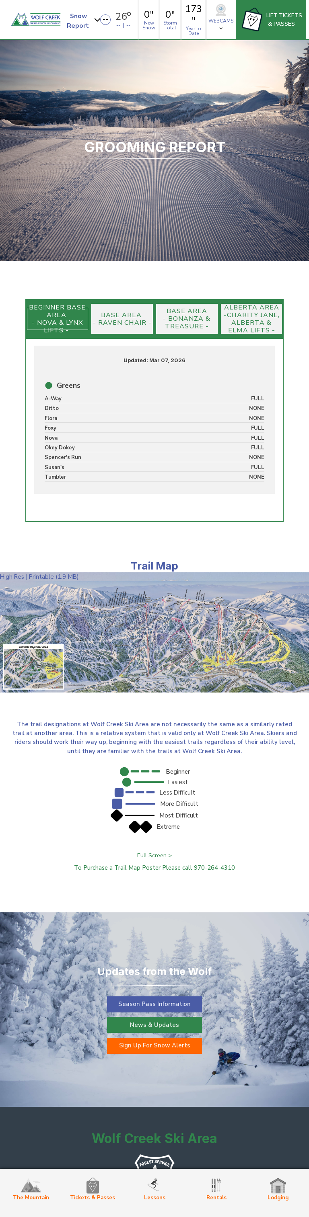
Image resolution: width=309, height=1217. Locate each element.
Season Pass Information (154, 1004)
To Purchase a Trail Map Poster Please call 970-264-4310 (154, 868)
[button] (85, 19)
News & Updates (154, 1025)
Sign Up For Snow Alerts (154, 1046)
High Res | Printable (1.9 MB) (39, 577)
